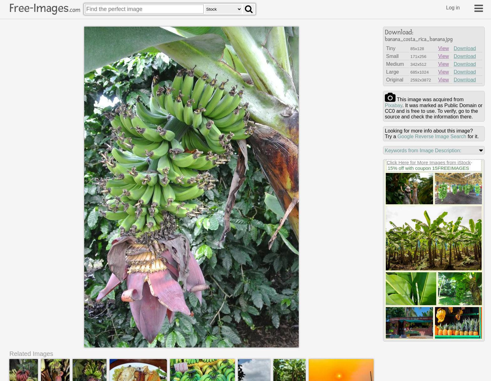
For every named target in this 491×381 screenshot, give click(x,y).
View (443, 48)
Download (465, 48)
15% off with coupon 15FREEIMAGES (428, 168)
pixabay (393, 105)
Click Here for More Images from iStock (429, 162)
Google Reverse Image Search (431, 136)
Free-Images (44, 8)
